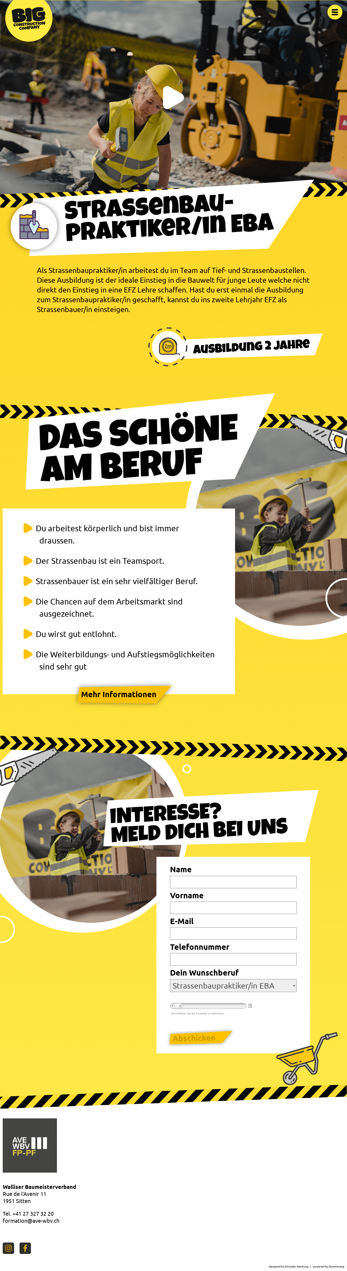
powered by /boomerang (328, 1266)
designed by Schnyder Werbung (289, 1266)
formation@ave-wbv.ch (31, 1221)
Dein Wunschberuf (204, 972)
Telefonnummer (199, 947)
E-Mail (182, 921)
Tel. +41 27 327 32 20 (28, 1214)
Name (181, 869)
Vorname (187, 895)
